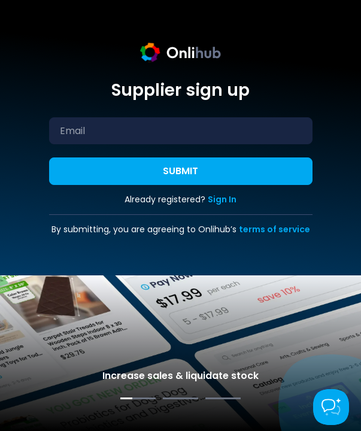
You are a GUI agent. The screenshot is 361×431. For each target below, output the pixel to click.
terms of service (274, 229)
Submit (180, 171)
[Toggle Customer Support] (331, 407)
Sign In (222, 199)
